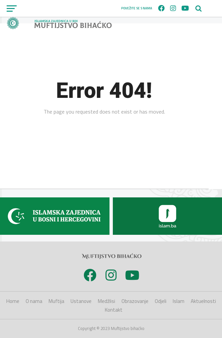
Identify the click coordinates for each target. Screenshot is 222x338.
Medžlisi (106, 301)
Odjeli (160, 301)
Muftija (56, 301)
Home (12, 301)
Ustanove (81, 301)
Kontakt (113, 310)
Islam (178, 301)
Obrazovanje (134, 301)
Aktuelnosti (203, 301)
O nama (34, 301)
